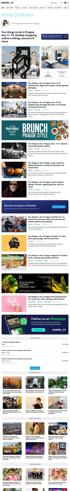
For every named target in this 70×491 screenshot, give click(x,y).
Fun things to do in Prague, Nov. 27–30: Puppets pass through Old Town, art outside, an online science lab (47, 104)
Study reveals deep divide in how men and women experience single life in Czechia (12, 392)
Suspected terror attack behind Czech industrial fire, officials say (34, 457)
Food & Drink (33, 7)
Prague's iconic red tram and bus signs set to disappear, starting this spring (57, 458)
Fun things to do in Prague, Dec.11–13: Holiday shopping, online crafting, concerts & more (19, 36)
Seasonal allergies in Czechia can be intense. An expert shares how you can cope (12, 484)
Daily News (9, 7)
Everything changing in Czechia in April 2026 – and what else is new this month (12, 458)
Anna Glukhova (46, 90)
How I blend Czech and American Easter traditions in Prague (57, 483)
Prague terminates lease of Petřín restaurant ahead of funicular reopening (57, 392)
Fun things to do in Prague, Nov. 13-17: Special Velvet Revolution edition (47, 144)
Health (66, 7)
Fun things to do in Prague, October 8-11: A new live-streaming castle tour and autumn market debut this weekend (46, 219)
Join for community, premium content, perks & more (21, 209)
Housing (50, 7)
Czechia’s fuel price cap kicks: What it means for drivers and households (57, 412)
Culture (24, 7)
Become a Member (59, 207)
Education (58, 7)
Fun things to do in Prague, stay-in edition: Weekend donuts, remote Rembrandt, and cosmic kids (46, 165)
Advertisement (64, 44)
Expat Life (42, 7)
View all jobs (35, 368)
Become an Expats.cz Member (20, 205)
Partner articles (35, 464)
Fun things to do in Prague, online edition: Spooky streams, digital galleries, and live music (46, 184)
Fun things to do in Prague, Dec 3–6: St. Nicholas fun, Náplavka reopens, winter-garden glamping (48, 85)
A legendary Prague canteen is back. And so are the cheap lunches (56, 438)
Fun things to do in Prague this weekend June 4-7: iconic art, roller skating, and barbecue (47, 297)
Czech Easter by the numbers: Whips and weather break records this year (12, 412)
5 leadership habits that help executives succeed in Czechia (34, 483)
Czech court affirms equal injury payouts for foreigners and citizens (35, 411)
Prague (17, 7)
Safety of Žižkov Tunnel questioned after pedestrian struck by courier (35, 391)
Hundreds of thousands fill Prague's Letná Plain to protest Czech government (11, 438)
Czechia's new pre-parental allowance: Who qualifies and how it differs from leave (35, 438)
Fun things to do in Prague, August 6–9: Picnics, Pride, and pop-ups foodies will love (48, 256)
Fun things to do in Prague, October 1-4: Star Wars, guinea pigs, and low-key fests (47, 237)
